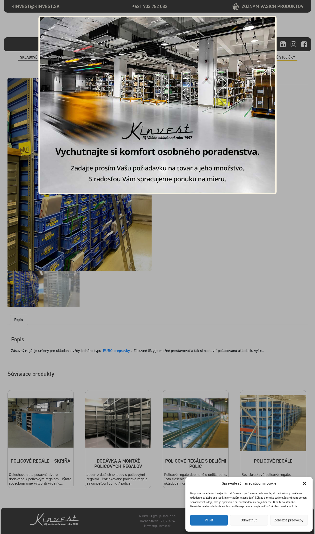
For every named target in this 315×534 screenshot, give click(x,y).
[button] (305, 483)
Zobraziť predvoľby (288, 520)
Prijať (209, 520)
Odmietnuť (249, 520)
